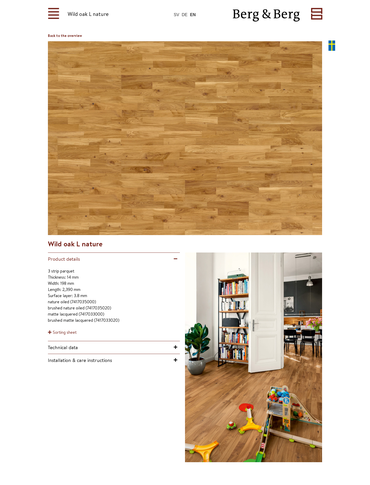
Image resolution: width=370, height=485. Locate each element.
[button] (114, 259)
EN (193, 15)
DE (184, 15)
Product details (64, 259)
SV (176, 15)
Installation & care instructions (80, 360)
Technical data (63, 347)
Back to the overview (65, 35)
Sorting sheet (65, 332)
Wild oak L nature (88, 14)
